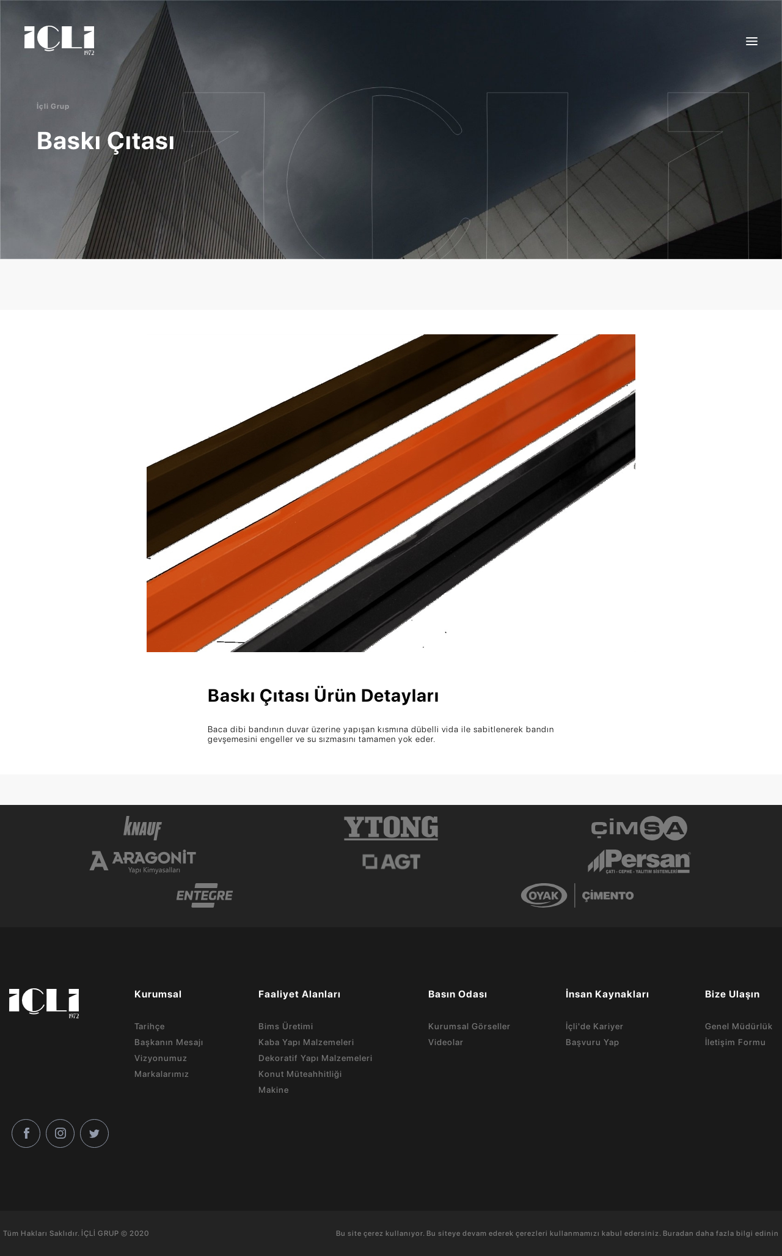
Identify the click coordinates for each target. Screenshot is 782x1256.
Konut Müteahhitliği (300, 1074)
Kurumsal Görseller (469, 1026)
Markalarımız (161, 1074)
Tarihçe (149, 1026)
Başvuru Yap (592, 1042)
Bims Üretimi (285, 1026)
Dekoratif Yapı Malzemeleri (315, 1058)
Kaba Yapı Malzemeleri (306, 1042)
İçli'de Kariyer (595, 1026)
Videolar (446, 1042)
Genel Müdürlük (739, 1026)
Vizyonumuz (161, 1058)
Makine (273, 1090)
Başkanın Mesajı (168, 1042)
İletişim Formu (735, 1042)
